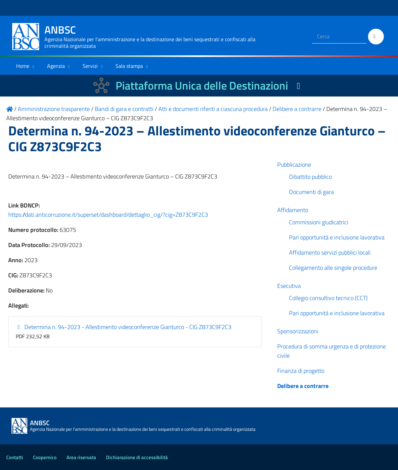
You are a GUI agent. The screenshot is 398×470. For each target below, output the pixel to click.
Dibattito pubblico (310, 176)
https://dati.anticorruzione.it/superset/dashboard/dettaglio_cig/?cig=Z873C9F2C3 (108, 214)
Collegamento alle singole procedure (333, 267)
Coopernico (45, 457)
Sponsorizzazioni (297, 331)
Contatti (14, 457)
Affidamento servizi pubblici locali (330, 252)
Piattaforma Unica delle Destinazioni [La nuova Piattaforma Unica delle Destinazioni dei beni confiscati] (202, 85)
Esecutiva (289, 285)
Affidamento (292, 210)
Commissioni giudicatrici (318, 222)
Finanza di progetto (300, 370)
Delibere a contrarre (303, 385)
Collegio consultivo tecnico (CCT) (328, 297)
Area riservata (81, 457)
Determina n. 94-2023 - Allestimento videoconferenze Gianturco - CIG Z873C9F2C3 (123, 326)
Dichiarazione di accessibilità (137, 457)
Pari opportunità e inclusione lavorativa (337, 237)
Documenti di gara (311, 191)
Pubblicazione (294, 164)
